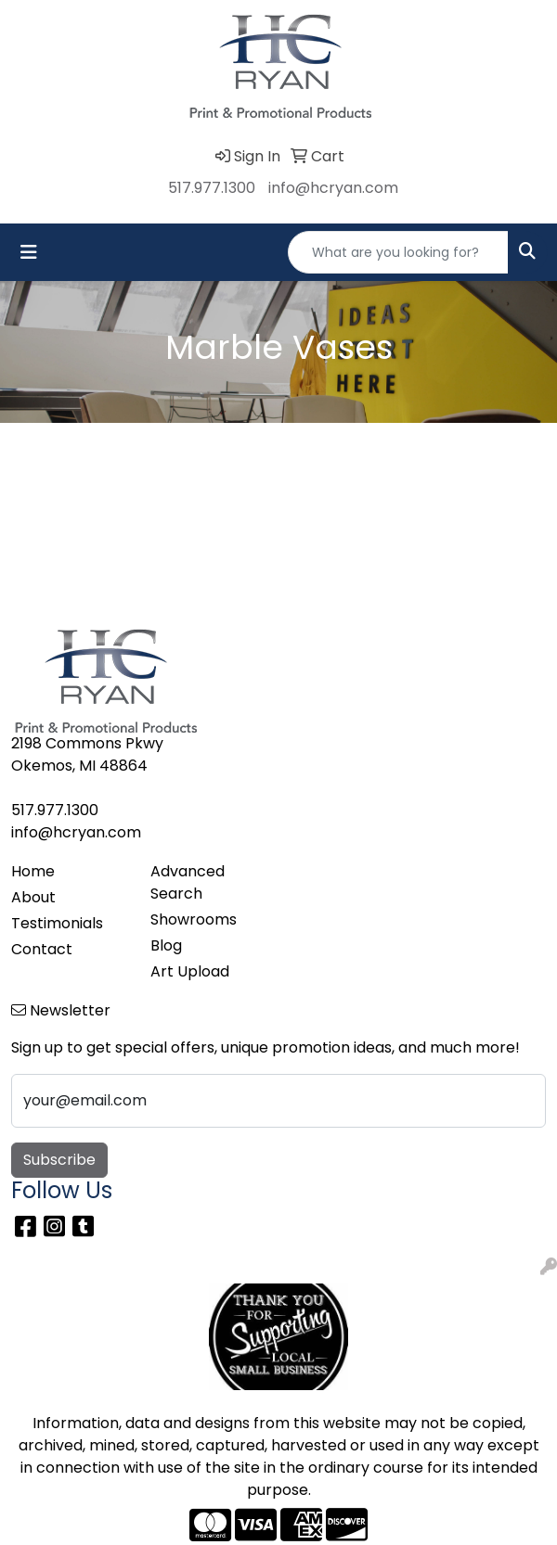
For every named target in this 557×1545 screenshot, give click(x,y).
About (33, 897)
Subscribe (59, 1159)
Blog (166, 945)
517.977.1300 (211, 187)
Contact (41, 949)
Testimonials (57, 923)
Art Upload (189, 971)
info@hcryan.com (333, 187)
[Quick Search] (398, 252)
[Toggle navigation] (28, 252)
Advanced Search (187, 882)
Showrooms (193, 919)
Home (33, 871)
